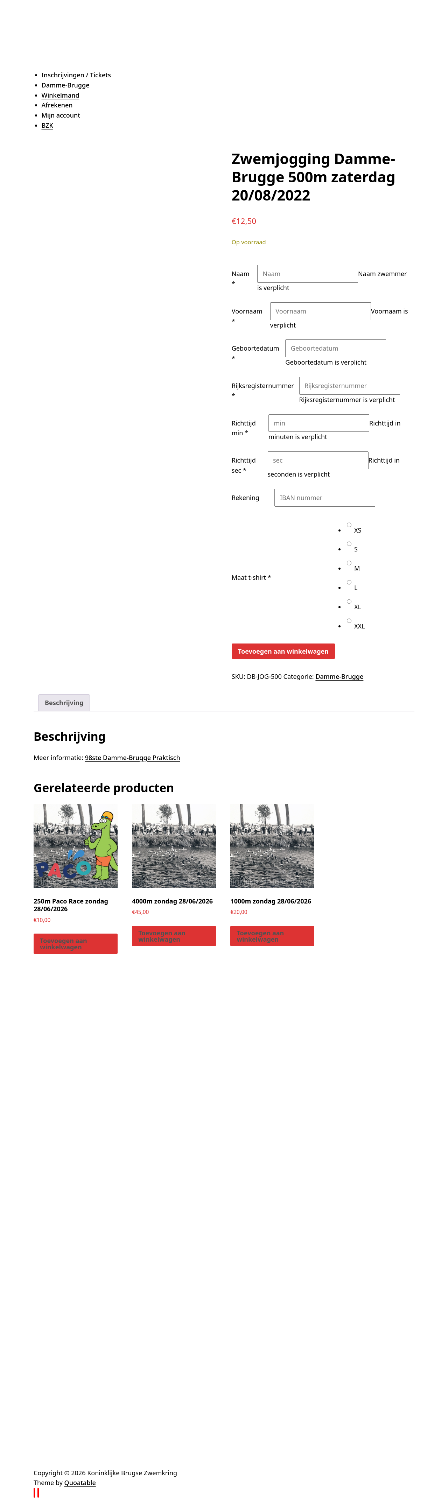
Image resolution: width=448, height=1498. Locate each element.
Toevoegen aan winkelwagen (283, 651)
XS (354, 530)
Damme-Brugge (66, 85)
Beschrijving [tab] (64, 702)
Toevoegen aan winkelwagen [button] (63, 943)
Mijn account (61, 115)
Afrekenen (57, 105)
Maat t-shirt (251, 577)
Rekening (245, 497)
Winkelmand (60, 95)
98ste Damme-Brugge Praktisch (132, 757)
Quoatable (80, 1482)
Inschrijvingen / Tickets (76, 75)
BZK (47, 125)
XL (354, 607)
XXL (356, 626)
